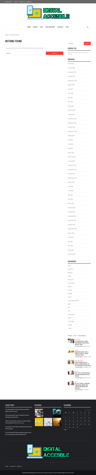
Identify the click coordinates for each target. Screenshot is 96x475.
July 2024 (70, 140)
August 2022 (71, 233)
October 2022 (71, 224)
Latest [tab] (75, 336)
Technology (60, 27)
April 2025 (70, 102)
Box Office (70, 269)
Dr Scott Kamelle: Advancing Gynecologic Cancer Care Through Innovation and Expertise (82, 386)
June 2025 (70, 93)
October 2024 (71, 127)
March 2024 (71, 152)
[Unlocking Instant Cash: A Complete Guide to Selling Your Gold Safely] (71, 351)
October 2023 (71, 174)
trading (70, 325)
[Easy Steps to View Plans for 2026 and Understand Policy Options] (71, 372)
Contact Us (22, 1)
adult (69, 265)
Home (15, 1)
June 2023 (70, 191)
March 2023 (71, 203)
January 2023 (71, 212)
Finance (70, 290)
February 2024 (71, 157)
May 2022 (70, 241)
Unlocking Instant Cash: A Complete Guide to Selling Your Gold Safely (81, 353)
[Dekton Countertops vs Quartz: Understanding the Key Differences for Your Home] (71, 362)
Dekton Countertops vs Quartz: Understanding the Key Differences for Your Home (83, 364)
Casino (69, 276)
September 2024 (72, 131)
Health (41, 27)
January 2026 (71, 68)
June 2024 (70, 144)
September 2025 (72, 80)
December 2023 (72, 165)
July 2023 (70, 186)
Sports (69, 318)
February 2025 (71, 110)
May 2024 (70, 148)
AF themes (71, 472)
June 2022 (70, 237)
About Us (29, 1)
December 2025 (72, 72)
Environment (71, 283)
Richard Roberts (79, 346)
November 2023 (72, 169)
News (69, 304)
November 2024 (72, 123)
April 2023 (70, 199)
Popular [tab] (70, 336)
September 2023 (72, 178)
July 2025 (70, 89)
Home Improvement (50, 27)
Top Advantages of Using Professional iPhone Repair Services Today (82, 342)
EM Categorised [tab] (82, 336)
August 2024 (71, 135)
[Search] (87, 27)
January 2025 (71, 114)
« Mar (65, 429)
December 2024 (72, 118)
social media (71, 314)
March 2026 (71, 63)
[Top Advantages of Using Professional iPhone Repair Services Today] (71, 341)
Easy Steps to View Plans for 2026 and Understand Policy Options (82, 374)
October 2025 (71, 76)
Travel (67, 27)
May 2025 (70, 97)
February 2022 (71, 254)
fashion (70, 286)
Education (70, 279)
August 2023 (71, 182)
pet (69, 307)
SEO (69, 311)
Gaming (29, 27)
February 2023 (71, 207)
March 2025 (71, 106)
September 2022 (72, 229)
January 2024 (71, 161)
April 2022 (70, 246)
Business (35, 27)
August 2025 (71, 85)
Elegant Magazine (62, 472)
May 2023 (70, 195)
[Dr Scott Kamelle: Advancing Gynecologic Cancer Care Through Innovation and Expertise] (71, 383)
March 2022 (71, 250)
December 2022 (72, 216)
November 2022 (72, 220)
